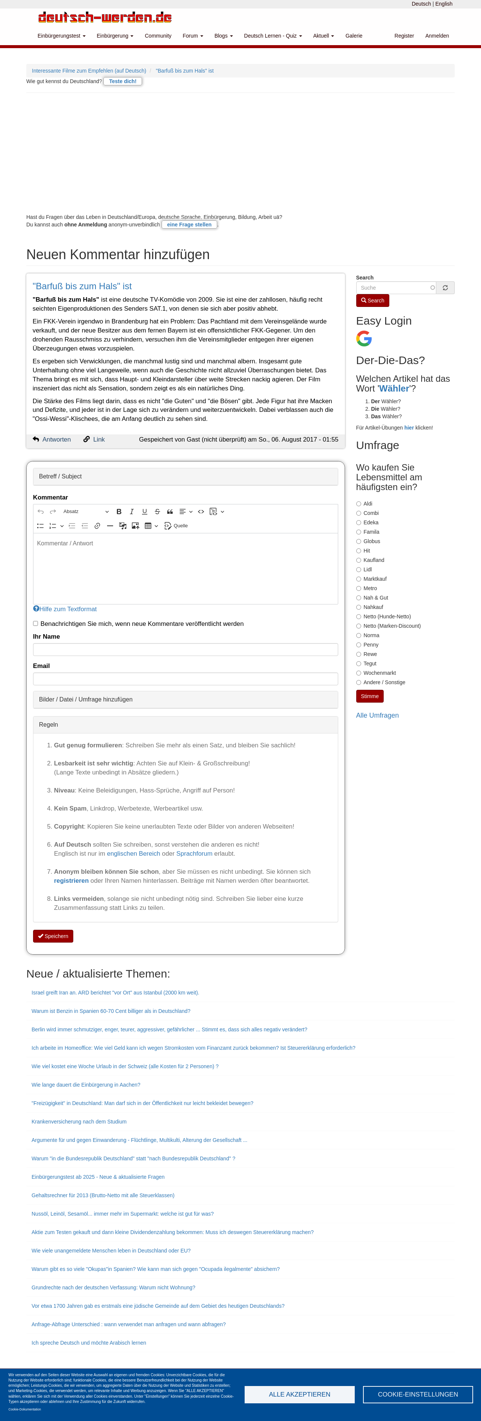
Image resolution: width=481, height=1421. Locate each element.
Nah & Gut (372, 598)
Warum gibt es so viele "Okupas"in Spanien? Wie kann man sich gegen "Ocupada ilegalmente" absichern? (156, 1269)
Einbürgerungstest (62, 36)
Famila (368, 532)
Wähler (394, 388)
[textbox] (185, 568)
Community (158, 36)
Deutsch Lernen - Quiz (273, 36)
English (443, 4)
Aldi (364, 504)
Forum (193, 36)
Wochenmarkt (376, 673)
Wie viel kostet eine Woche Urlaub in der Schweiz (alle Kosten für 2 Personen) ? (125, 1066)
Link (99, 439)
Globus (368, 541)
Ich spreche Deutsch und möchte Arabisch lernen (89, 1343)
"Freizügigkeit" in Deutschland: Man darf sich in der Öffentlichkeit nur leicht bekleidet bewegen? (142, 1103)
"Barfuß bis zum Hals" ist (185, 71)
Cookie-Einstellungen (418, 1394)
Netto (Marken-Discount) (388, 626)
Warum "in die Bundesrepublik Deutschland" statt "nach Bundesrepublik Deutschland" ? (133, 1158)
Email (41, 666)
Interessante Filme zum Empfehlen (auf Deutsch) (89, 71)
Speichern (53, 936)
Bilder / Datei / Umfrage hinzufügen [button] (86, 699)
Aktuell (323, 36)
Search (365, 278)
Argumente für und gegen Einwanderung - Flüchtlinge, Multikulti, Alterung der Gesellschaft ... (139, 1140)
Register (404, 36)
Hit (363, 551)
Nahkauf (369, 607)
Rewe (366, 654)
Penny (367, 645)
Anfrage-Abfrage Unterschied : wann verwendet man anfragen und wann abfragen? (129, 1324)
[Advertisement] (240, 153)
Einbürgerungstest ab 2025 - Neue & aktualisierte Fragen (98, 1177)
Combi (367, 513)
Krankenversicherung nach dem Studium (79, 1122)
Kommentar (50, 497)
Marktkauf (371, 579)
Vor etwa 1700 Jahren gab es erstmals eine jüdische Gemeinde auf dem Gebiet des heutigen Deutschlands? (158, 1306)
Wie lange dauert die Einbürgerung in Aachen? (86, 1085)
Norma (368, 635)
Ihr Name (46, 636)
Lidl (364, 569)
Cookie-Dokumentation (25, 1409)
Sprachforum (195, 853)
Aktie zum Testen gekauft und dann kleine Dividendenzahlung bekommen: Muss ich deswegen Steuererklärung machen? (173, 1232)
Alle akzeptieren (299, 1394)
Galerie (353, 36)
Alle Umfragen (377, 715)
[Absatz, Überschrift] (86, 512)
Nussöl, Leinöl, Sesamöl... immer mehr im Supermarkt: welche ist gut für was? (123, 1214)
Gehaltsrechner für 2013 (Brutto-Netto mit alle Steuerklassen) (103, 1195)
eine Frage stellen (189, 225)
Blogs (224, 36)
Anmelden (437, 36)
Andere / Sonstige (380, 682)
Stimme (370, 696)
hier (409, 428)
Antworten (56, 439)
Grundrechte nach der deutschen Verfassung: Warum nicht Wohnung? (113, 1287)
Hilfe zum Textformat (65, 609)
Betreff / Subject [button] (60, 476)
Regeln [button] (48, 724)
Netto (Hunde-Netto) (383, 616)
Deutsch (421, 4)
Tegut (366, 663)
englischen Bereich (133, 853)
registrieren (72, 880)
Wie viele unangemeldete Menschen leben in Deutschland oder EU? (111, 1251)
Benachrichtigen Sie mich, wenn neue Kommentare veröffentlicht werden (138, 623)
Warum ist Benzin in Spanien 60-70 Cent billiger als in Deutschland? (111, 1011)
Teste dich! (122, 81)
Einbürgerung (115, 36)
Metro (366, 588)
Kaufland (370, 560)
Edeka (367, 522)
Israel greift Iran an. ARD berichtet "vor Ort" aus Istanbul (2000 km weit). (115, 993)
